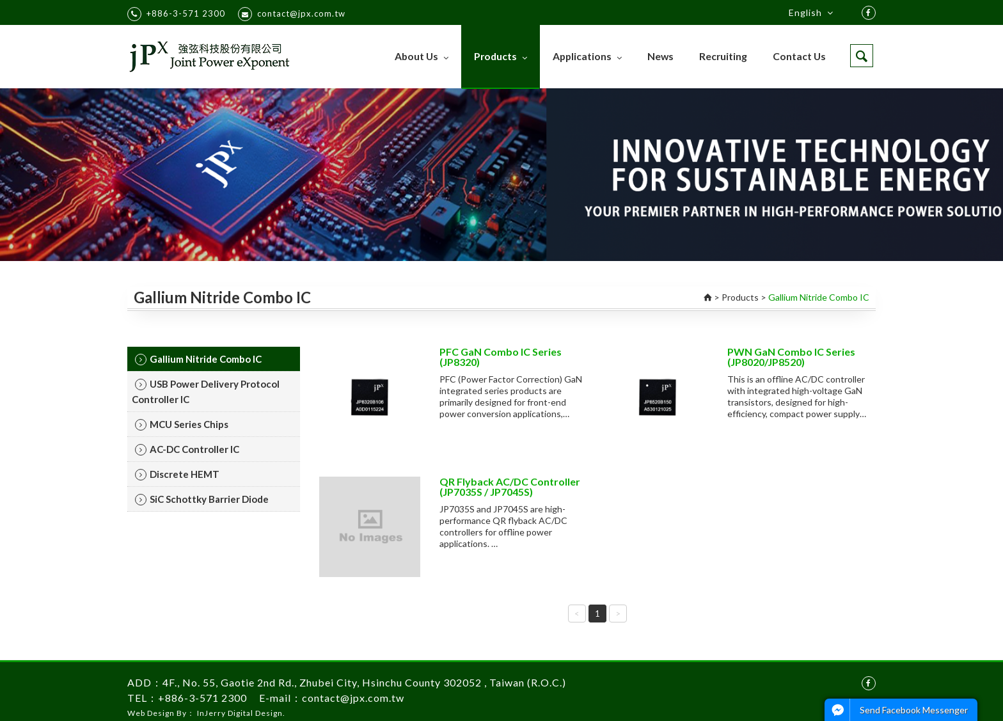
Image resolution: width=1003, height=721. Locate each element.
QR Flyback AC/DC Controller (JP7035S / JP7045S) (509, 486)
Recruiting (723, 56)
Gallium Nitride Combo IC (198, 359)
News (660, 56)
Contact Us (799, 56)
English (811, 13)
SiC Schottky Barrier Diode (202, 499)
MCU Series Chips (181, 424)
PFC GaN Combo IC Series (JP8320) (500, 356)
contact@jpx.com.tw (291, 14)
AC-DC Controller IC (187, 449)
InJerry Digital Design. (241, 713)
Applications (587, 56)
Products (500, 56)
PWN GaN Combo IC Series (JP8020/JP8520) (791, 356)
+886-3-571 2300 (176, 14)
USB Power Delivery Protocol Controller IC (206, 391)
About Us (421, 56)
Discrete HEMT (177, 474)
